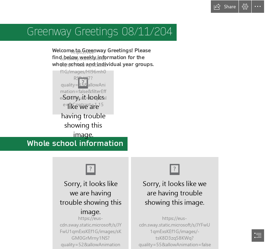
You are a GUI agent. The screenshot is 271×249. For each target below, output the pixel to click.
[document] (135, 124)
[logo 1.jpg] (83, 92)
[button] (225, 6)
